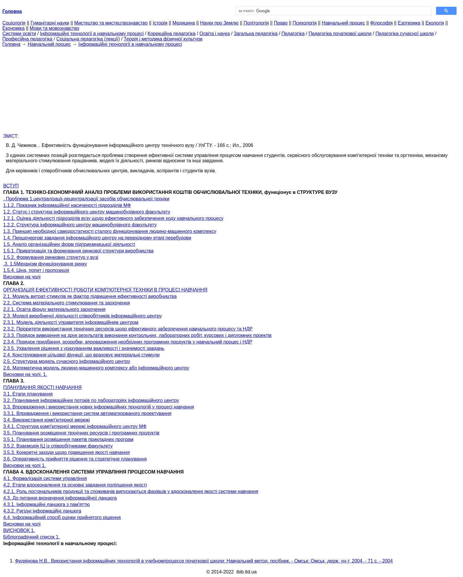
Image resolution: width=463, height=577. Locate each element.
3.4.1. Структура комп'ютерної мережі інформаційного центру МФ (74, 426)
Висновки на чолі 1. (24, 465)
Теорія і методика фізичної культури (163, 38)
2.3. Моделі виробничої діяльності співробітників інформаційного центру (82, 315)
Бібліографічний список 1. (31, 536)
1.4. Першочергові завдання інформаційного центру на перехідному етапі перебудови (97, 237)
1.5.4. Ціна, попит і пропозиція (36, 270)
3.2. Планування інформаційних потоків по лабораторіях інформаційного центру (91, 400)
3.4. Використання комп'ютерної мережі (46, 419)
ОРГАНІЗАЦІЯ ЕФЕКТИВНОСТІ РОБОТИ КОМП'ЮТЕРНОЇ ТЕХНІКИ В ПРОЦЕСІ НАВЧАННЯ (105, 289)
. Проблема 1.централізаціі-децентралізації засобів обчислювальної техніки (86, 198)
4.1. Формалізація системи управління (45, 478)
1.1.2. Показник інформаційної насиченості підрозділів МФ (67, 205)
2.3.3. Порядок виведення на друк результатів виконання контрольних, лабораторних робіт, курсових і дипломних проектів (137, 335)
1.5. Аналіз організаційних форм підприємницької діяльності (69, 244)
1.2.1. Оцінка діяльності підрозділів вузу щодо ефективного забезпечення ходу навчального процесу (113, 218)
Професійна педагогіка (27, 38)
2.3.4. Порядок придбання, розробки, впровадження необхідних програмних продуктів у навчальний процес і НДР (127, 341)
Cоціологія (13, 22)
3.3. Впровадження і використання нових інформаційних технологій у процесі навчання (98, 406)
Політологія (256, 22)
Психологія (305, 22)
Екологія (434, 22)
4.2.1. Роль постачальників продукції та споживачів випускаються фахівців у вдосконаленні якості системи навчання (130, 491)
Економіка (13, 28)
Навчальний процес (343, 22)
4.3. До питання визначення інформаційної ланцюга (60, 497)
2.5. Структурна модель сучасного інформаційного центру (66, 361)
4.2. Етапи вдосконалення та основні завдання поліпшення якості (75, 484)
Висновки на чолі (21, 276)
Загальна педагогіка (256, 33)
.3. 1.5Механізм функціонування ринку (45, 263)
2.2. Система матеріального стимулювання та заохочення (66, 302)
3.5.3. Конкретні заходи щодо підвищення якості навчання (66, 452)
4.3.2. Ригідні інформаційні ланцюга (42, 510)
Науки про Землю (219, 22)
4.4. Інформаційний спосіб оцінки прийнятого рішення (62, 517)
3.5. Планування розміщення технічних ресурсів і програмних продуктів (81, 432)
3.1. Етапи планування (28, 393)
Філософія (381, 22)
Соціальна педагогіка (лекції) (88, 38)
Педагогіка (292, 33)
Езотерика (409, 22)
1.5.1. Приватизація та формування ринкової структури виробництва (78, 250)
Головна (11, 44)
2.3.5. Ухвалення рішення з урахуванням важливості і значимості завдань (83, 348)
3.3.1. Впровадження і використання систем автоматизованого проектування (87, 413)
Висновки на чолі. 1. (25, 374)
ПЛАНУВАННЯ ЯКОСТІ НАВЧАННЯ (42, 387)
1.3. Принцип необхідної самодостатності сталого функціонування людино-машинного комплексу (109, 231)
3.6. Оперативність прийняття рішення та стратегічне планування (75, 458)
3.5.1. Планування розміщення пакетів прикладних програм (68, 439)
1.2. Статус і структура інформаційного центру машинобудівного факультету (86, 211)
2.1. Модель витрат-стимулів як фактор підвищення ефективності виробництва (90, 296)
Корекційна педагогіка (171, 33)
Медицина (183, 22)
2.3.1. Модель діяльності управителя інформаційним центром (70, 322)
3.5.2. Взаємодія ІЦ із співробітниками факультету (58, 445)
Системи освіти (19, 33)
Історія (160, 22)
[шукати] (333, 11)
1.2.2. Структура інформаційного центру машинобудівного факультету (79, 224)
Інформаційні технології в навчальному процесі (92, 33)
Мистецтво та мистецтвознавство (111, 22)
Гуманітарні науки (49, 22)
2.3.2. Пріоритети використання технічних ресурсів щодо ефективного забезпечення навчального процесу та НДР (127, 328)
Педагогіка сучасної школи (404, 33)
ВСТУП (11, 185)
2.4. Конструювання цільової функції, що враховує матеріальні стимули (81, 354)
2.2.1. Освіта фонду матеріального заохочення (54, 309)
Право (281, 22)
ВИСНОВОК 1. (19, 530)
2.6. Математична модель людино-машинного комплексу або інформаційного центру (96, 367)
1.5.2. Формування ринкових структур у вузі (50, 257)
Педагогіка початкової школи (340, 33)
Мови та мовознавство (54, 28)
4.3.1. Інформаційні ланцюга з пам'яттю (46, 504)
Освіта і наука (215, 33)
